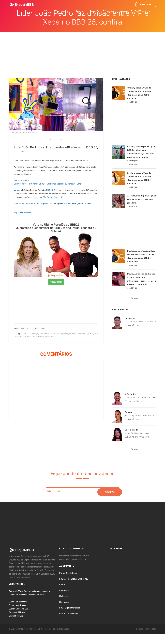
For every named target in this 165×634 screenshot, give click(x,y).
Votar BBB (145, 5)
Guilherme (130, 318)
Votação (18, 190)
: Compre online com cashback (29, 591)
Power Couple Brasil (68, 573)
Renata (128, 412)
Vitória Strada (131, 430)
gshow (43, 328)
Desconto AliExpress (18, 612)
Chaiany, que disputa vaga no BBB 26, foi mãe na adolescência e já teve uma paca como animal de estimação (141, 153)
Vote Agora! (56, 281)
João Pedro (130, 394)
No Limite (63, 596)
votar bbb (27, 213)
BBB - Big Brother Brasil (69, 608)
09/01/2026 (132, 102)
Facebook (116, 548)
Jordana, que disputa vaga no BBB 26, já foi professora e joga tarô (141, 199)
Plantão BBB (96, 12)
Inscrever (109, 491)
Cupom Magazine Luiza (19, 609)
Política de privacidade (146, 629)
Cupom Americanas (17, 605)
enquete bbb (18, 213)
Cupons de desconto (18, 602)
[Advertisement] (82, 51)
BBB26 (62, 584)
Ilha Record (64, 602)
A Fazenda (64, 590)
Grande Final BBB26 (142, 12)
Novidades (124, 12)
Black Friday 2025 (17, 616)
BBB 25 (49, 190)
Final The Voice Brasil (68, 613)
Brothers (110, 12)
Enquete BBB (80, 12)
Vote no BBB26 (63, 12)
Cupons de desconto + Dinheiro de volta (26, 595)
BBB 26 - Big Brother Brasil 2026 (73, 579)
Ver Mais (134, 298)
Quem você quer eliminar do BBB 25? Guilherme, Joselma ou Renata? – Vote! (48, 184)
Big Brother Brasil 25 (53, 197)
